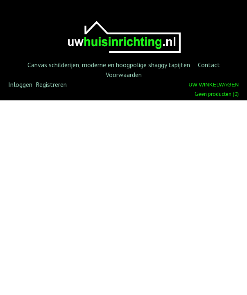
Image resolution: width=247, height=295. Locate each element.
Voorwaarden (124, 74)
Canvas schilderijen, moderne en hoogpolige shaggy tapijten (108, 65)
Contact (209, 65)
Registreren (51, 84)
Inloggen (20, 84)
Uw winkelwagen (213, 85)
